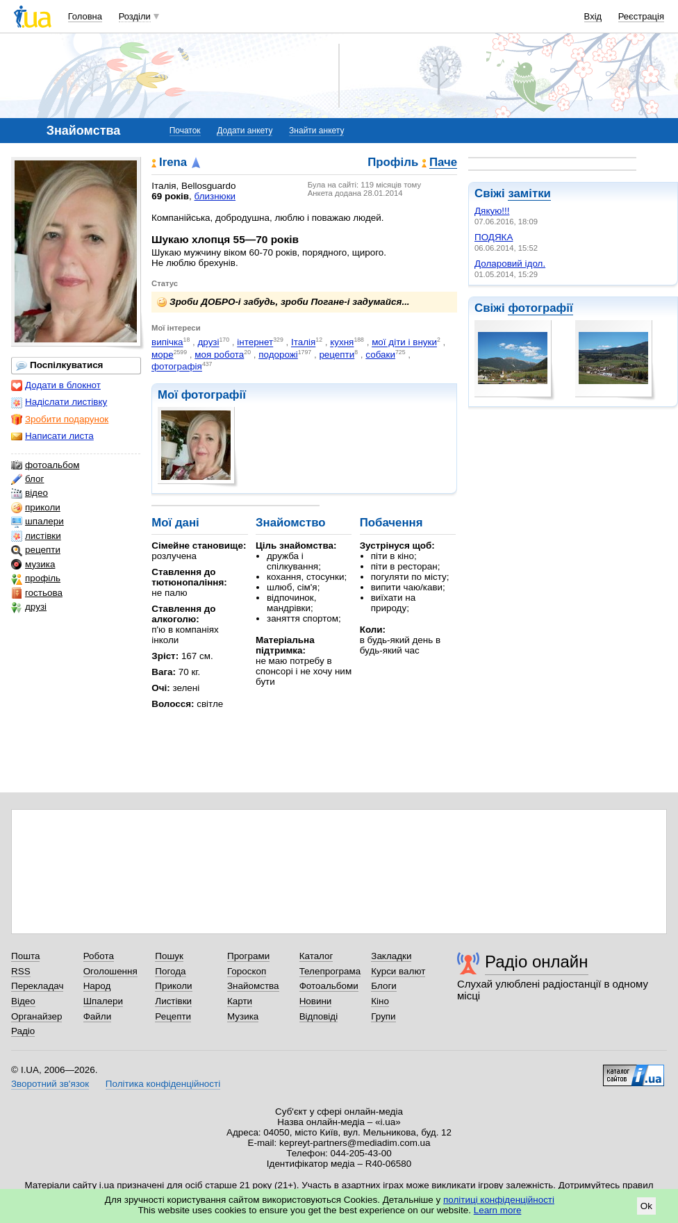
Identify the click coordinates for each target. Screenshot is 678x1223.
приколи (35, 507)
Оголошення (110, 971)
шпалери (37, 521)
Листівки (173, 1001)
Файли (97, 1016)
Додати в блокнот (56, 385)
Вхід (593, 16)
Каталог (316, 956)
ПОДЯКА (493, 237)
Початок (185, 130)
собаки (380, 354)
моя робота (219, 354)
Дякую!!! (491, 211)
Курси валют (398, 971)
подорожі (278, 354)
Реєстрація (641, 16)
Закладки (391, 956)
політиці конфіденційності (498, 1200)
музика (33, 564)
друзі (29, 607)
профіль (35, 578)
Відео (23, 1001)
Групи (383, 1016)
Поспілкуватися (59, 365)
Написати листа (52, 436)
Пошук (169, 956)
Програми (248, 956)
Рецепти (173, 1016)
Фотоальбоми (328, 986)
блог (27, 479)
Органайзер (36, 1016)
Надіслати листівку (59, 402)
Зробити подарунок (59, 419)
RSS (21, 971)
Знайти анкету (316, 130)
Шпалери (103, 1001)
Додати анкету (244, 130)
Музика (242, 1016)
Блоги (384, 986)
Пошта (25, 956)
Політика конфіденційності (163, 1084)
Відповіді (318, 1016)
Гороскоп (246, 971)
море (162, 354)
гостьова (37, 593)
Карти (239, 1001)
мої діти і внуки (404, 343)
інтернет (255, 343)
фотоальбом (45, 465)
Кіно (380, 1001)
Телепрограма (330, 971)
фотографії (540, 308)
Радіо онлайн (536, 961)
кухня (342, 343)
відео (29, 493)
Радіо (23, 1031)
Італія (303, 343)
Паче (443, 163)
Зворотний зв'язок (50, 1084)
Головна (85, 16)
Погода (170, 971)
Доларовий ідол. (509, 263)
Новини (315, 1001)
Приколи (173, 986)
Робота (98, 956)
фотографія (176, 367)
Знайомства (253, 986)
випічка (167, 343)
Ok (646, 1206)
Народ (97, 986)
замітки (529, 193)
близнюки (215, 196)
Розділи (135, 16)
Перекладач (37, 986)
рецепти (35, 550)
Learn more (498, 1210)
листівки (36, 536)
